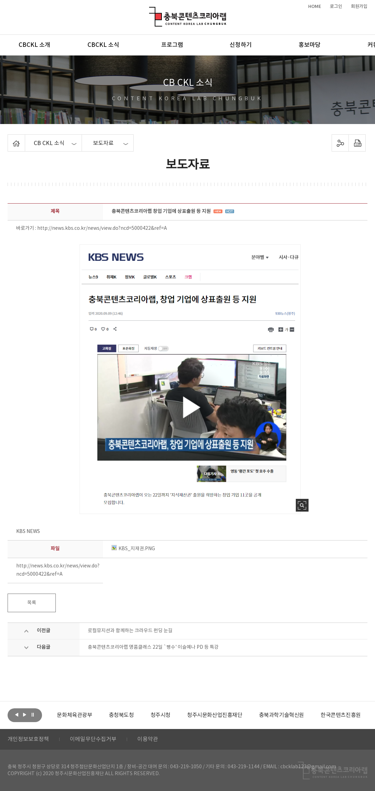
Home (9, 138)
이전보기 (16, 714)
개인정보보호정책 (28, 739)
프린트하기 (357, 143)
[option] (74, 715)
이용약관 (147, 739)
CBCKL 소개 (34, 45)
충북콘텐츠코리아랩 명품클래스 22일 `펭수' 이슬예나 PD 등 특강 (153, 647)
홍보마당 (310, 45)
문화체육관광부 (74, 715)
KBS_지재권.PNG (133, 549)
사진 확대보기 (302, 505)
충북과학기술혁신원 (281, 715)
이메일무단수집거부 (93, 739)
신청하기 (241, 45)
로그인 (336, 6)
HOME (314, 6)
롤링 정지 (32, 714)
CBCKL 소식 (103, 45)
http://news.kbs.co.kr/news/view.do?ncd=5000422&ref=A (102, 228)
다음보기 (24, 714)
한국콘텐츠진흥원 (341, 715)
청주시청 (160, 715)
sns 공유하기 (340, 143)
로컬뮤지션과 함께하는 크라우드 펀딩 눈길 (130, 631)
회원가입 (359, 6)
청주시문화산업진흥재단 (214, 715)
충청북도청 (121, 715)
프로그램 (172, 45)
